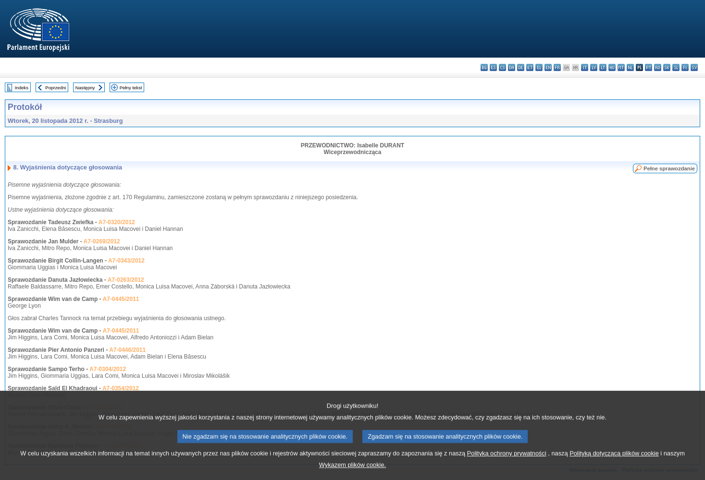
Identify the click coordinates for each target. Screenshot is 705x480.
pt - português (648, 67)
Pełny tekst (131, 87)
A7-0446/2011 (127, 350)
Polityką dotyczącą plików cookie (614, 461)
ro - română (657, 67)
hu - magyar (612, 67)
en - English (548, 67)
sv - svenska (694, 67)
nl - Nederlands (630, 67)
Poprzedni (55, 87)
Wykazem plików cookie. (352, 473)
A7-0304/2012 (107, 369)
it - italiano (584, 67)
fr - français (557, 67)
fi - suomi (685, 67)
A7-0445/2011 (120, 299)
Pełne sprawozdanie (669, 168)
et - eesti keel (529, 67)
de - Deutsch (520, 67)
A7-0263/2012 (126, 279)
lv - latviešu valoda (593, 67)
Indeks (21, 87)
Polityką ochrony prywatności (506, 461)
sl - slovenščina (676, 67)
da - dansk (511, 67)
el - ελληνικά (539, 67)
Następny (85, 87)
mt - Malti (621, 67)
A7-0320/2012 (117, 222)
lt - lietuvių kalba (602, 67)
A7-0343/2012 (126, 260)
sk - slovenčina (666, 67)
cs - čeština (502, 67)
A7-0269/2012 (102, 241)
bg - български (484, 67)
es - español (493, 67)
